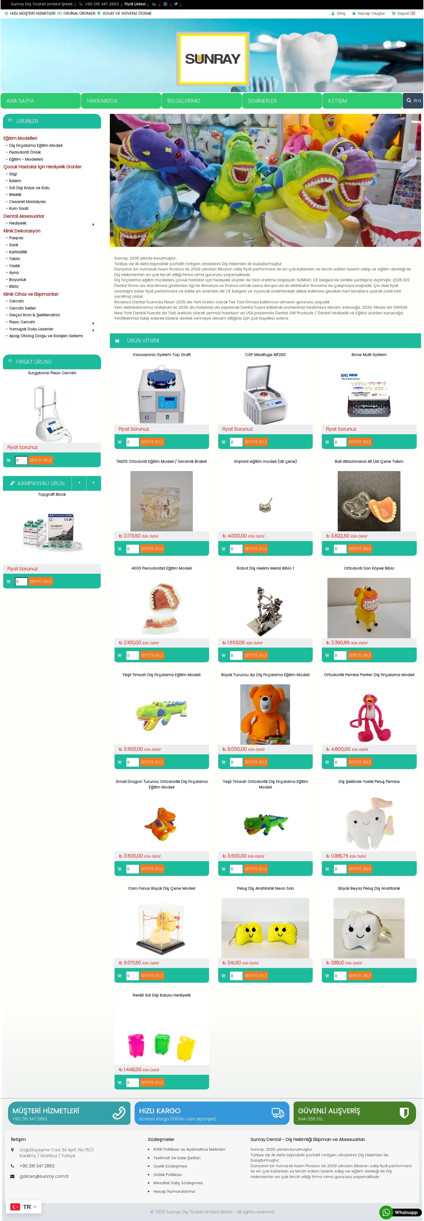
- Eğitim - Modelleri (23, 159)
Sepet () (403, 13)
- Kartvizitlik (15, 252)
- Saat (11, 245)
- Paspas (13, 238)
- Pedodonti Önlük (22, 152)
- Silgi (10, 174)
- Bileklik (12, 194)
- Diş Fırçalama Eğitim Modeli (33, 145)
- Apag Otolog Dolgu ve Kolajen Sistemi (43, 336)
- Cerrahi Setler (20, 308)
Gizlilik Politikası (167, 1174)
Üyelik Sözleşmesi (170, 1166)
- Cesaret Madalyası (25, 201)
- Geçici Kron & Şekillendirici (32, 315)
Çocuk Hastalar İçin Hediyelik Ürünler (42, 167)
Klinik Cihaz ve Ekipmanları (31, 294)
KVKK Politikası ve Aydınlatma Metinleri (189, 1149)
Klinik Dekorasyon (22, 231)
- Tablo (12, 259)
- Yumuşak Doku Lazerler (50, 329)
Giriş (337, 13)
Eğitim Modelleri (20, 138)
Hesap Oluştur (368, 13)
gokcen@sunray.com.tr (44, 1176)
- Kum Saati (16, 208)
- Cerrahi (14, 301)
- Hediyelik (50, 223)
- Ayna (11, 272)
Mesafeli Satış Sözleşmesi (178, 1183)
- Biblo (11, 286)
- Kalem (12, 181)
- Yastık (12, 266)
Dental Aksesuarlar (24, 216)
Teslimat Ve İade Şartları (177, 1158)
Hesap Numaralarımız (174, 1191)
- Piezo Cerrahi (50, 322)
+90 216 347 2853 (29, 1119)
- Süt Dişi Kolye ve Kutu (26, 188)
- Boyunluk (15, 279)
